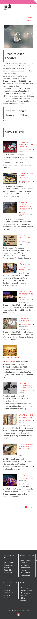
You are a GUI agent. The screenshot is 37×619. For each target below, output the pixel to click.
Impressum (8, 565)
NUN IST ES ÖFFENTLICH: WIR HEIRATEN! (26, 144)
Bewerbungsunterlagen (27, 560)
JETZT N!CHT (24, 475)
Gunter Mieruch (26, 478)
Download (25, 600)
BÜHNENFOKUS (25, 264)
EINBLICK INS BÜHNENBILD (24, 320)
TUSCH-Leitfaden (25, 564)
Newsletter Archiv (25, 594)
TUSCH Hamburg (26, 149)
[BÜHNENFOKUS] (10, 268)
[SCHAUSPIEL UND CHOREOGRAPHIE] (10, 296)
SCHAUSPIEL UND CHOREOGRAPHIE (26, 293)
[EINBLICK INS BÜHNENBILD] (10, 323)
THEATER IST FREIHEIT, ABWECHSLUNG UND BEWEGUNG (25, 206)
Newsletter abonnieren (25, 574)
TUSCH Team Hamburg (9, 571)
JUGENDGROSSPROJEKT (12, 358)
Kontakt (7, 568)
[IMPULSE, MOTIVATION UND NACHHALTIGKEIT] (10, 388)
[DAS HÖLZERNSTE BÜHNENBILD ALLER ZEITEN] (10, 449)
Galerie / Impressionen (26, 589)
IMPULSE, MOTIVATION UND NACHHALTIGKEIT (26, 385)
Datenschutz (9, 562)
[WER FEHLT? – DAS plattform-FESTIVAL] (10, 419)
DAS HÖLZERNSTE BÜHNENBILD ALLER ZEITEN (26, 447)
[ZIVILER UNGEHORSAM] (10, 240)
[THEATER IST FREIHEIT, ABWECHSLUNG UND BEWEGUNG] (10, 207)
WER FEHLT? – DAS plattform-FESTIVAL (26, 416)
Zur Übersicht (28, 20)
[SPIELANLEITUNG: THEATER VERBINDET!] (10, 178)
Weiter (29, 17)
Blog (23, 598)
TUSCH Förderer (7, 596)
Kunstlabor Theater (25, 569)
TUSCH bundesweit (8, 591)
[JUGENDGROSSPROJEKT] (10, 350)
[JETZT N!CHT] (10, 480)
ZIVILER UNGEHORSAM (24, 237)
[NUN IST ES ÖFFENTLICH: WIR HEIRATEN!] (10, 147)
